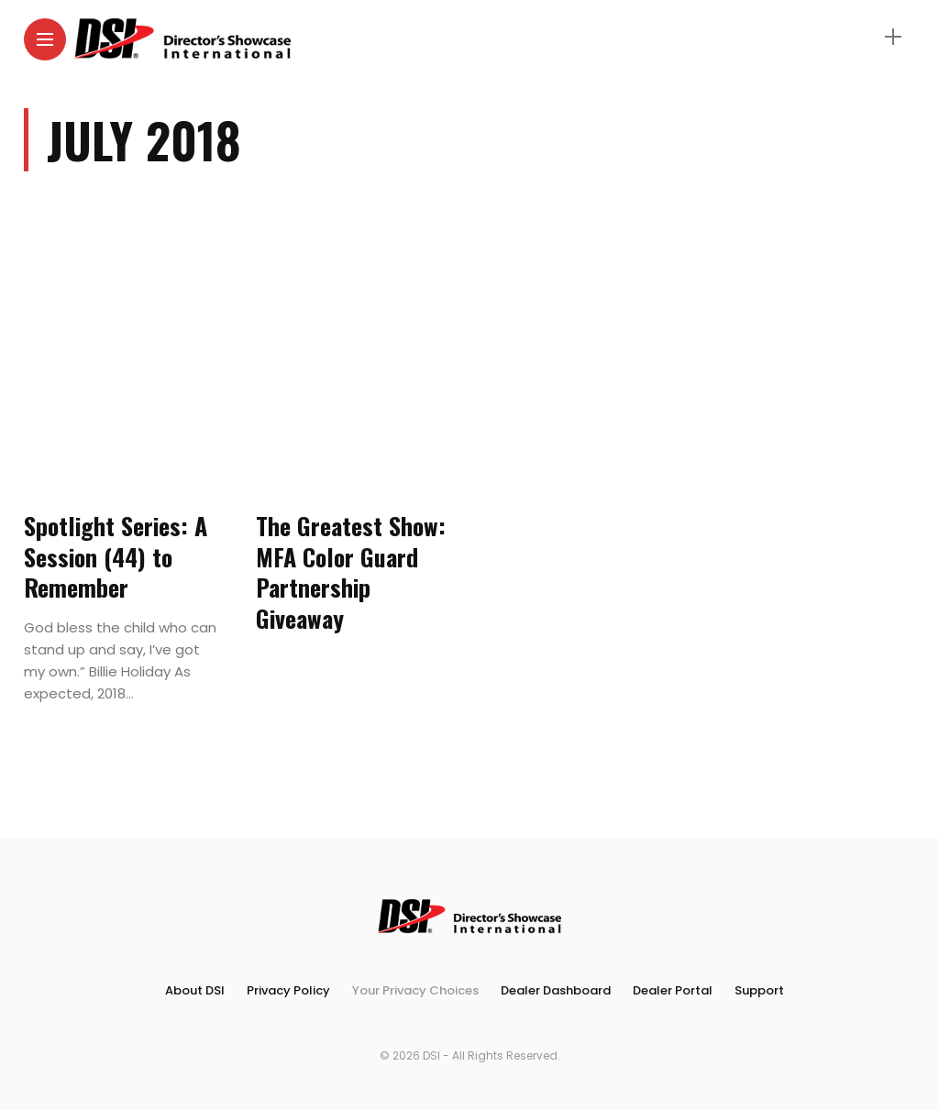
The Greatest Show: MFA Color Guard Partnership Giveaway (351, 572)
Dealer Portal (673, 990)
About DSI (195, 990)
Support (759, 990)
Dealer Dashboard (556, 990)
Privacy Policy (288, 990)
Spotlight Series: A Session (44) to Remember (115, 557)
